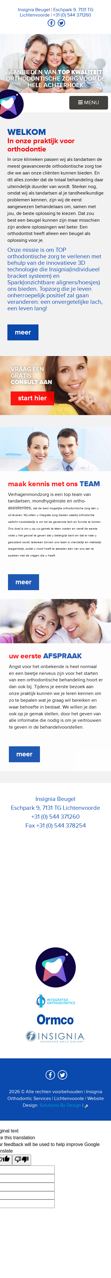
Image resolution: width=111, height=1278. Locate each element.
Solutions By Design (60, 1105)
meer (23, 332)
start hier (31, 398)
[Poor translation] (21, 1160)
